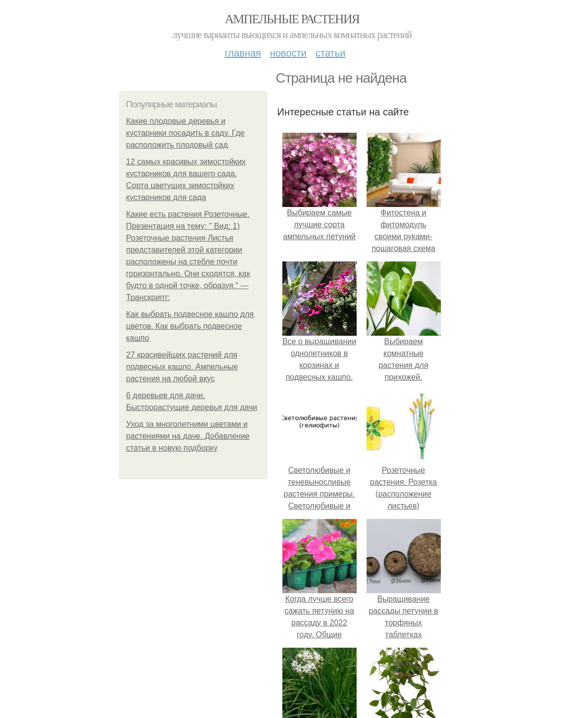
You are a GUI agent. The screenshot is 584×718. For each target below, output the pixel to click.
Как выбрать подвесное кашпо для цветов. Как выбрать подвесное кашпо (190, 326)
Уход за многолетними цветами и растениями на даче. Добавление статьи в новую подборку (188, 436)
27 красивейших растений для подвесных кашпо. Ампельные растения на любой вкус (182, 367)
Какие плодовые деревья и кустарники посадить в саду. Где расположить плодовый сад (185, 133)
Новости (288, 53)
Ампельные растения (292, 19)
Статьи (330, 53)
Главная (243, 53)
